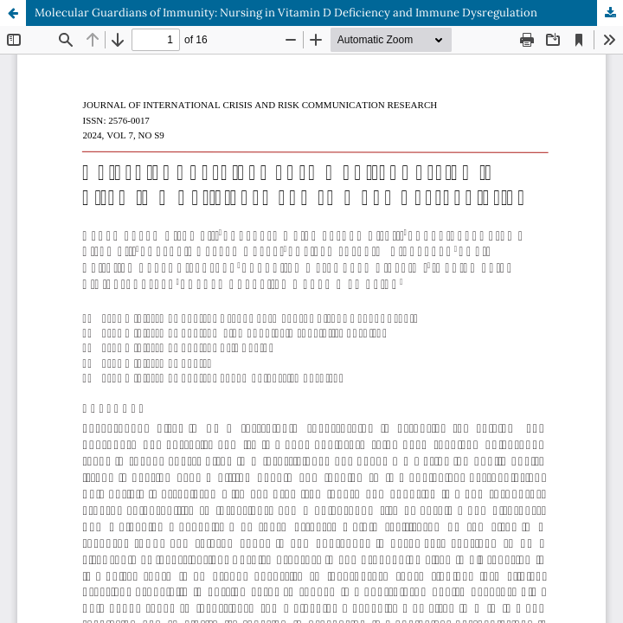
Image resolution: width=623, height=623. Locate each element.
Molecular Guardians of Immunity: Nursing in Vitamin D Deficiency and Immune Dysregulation (286, 12)
